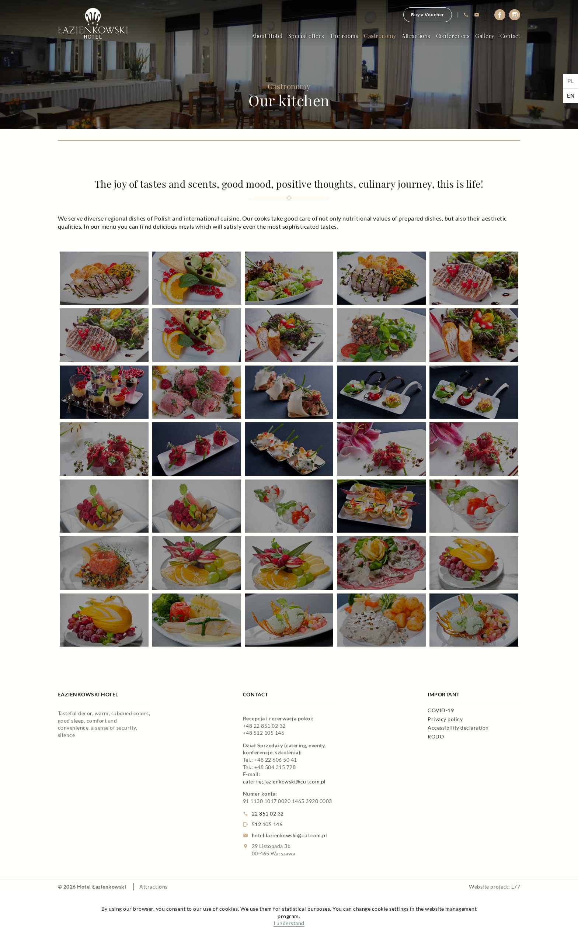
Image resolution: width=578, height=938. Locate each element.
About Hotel (267, 35)
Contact (510, 35)
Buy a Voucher (427, 14)
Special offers (306, 35)
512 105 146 (263, 824)
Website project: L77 (494, 886)
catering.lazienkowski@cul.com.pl (284, 781)
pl (570, 80)
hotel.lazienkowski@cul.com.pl (285, 835)
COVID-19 (441, 710)
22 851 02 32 (263, 813)
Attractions (416, 35)
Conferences (453, 35)
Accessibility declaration (458, 727)
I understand (289, 923)
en (571, 95)
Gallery (485, 35)
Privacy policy (445, 719)
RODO (436, 736)
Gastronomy (380, 35)
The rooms (344, 35)
